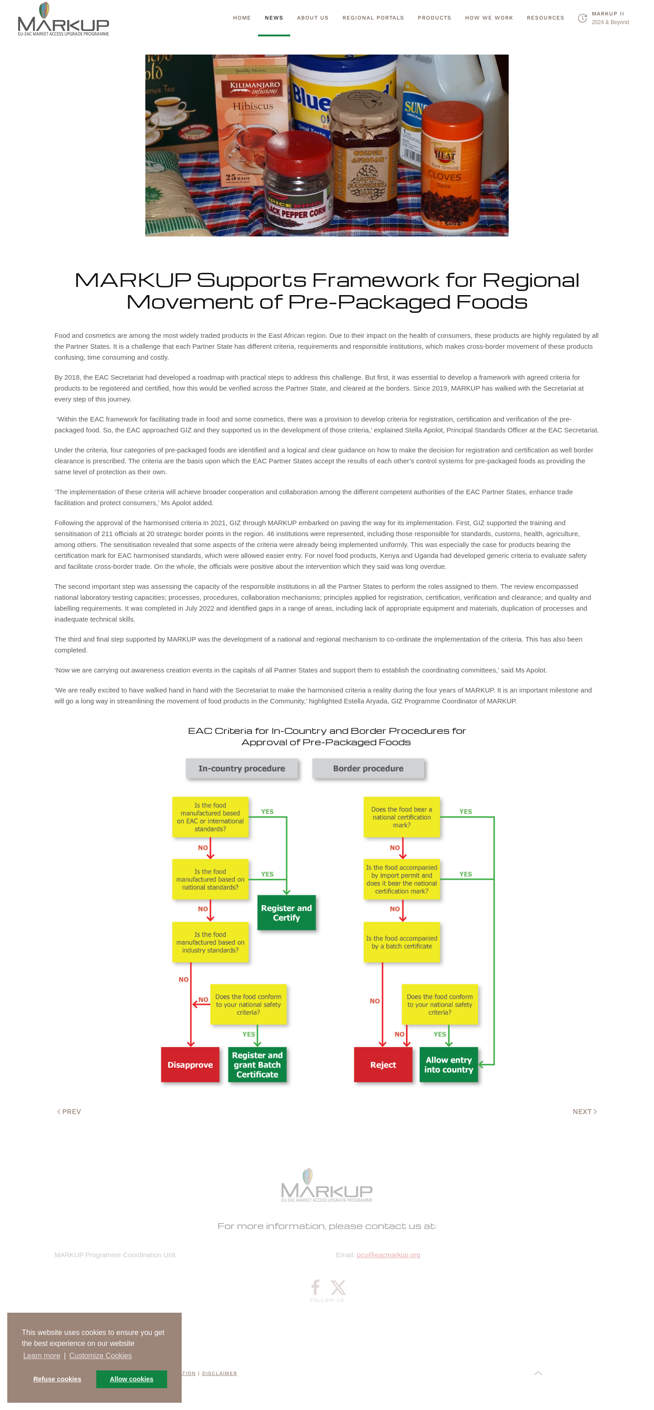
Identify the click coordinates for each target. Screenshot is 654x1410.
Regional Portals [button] (373, 18)
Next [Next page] (585, 1111)
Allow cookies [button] (132, 1379)
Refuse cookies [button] (57, 1379)
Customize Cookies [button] (100, 1356)
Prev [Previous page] (69, 1111)
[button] (538, 1373)
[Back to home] (63, 18)
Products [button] (434, 18)
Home (242, 18)
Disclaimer (219, 1373)
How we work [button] (489, 18)
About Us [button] (313, 18)
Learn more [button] (41, 1356)
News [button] (274, 18)
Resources (546, 18)
